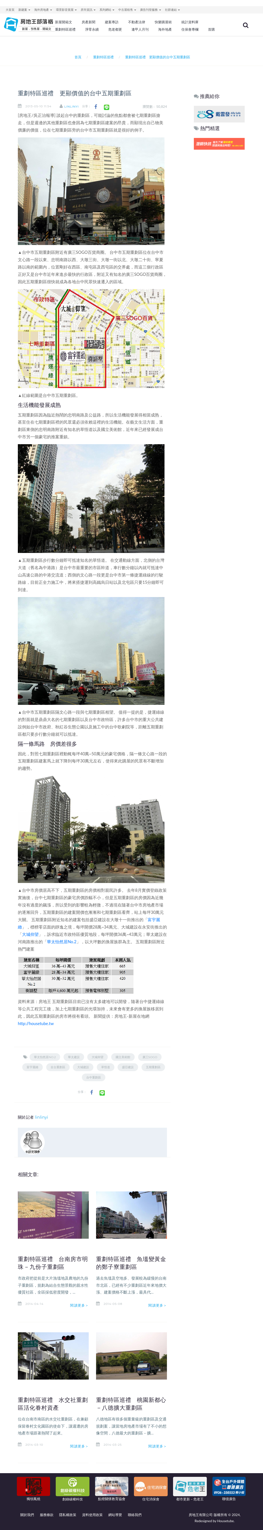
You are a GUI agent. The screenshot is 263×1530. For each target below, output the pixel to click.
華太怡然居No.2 (62, 941)
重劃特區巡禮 (65, 29)
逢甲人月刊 (140, 29)
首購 (211, 29)
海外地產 (165, 29)
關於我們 (27, 1515)
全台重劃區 (58, 1067)
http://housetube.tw (36, 1023)
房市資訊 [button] (88, 10)
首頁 (77, 57)
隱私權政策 (67, 1515)
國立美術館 (123, 1057)
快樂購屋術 (163, 22)
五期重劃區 (153, 1067)
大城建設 (83, 1067)
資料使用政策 (92, 1515)
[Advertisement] (219, 225)
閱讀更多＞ (79, 1305)
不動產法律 (136, 22)
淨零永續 (92, 29)
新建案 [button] (24, 10)
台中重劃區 (93, 1077)
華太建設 (74, 1057)
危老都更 (115, 29)
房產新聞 (88, 22)
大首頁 (10, 10)
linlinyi (71, 106)
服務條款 (47, 1515)
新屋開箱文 (63, 22)
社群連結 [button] (172, 10)
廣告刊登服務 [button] (150, 10)
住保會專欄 (189, 29)
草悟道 (105, 1067)
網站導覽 (115, 1515)
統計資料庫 (189, 22)
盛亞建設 (128, 1067)
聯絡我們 (135, 1515)
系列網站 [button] (106, 10)
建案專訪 (112, 22)
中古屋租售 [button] (127, 10)
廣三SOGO (149, 1057)
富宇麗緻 (32, 1067)
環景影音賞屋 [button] (66, 10)
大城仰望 (30, 934)
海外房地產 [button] (43, 10)
